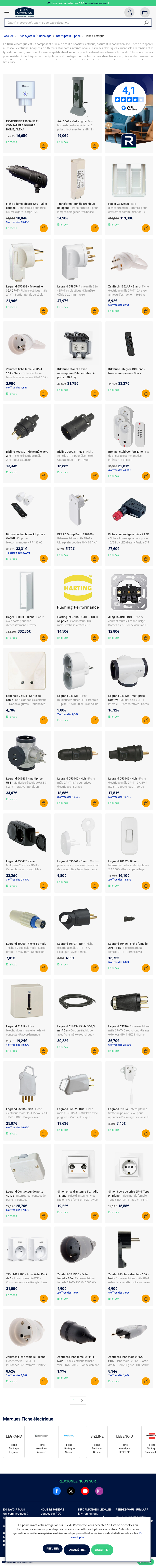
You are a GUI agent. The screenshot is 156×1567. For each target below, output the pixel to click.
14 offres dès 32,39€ (18, 555)
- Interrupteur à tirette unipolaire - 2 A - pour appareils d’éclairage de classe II (128, 1115)
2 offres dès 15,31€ (119, 881)
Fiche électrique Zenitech (41, 1451)
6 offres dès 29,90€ (119, 1047)
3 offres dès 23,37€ (17, 881)
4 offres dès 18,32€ (17, 1047)
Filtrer (145, 1562)
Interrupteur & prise (68, 36)
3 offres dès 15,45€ (17, 224)
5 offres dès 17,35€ (17, 1212)
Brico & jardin (26, 36)
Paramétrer (76, 1550)
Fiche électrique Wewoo (69, 1451)
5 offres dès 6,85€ (118, 964)
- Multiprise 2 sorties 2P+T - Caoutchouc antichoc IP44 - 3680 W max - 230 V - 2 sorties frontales (25, 871)
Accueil (9, 36)
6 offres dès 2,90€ (118, 307)
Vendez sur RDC (51, 1515)
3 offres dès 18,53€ (68, 799)
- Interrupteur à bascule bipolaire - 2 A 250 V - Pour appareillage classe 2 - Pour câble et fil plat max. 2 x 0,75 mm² (128, 871)
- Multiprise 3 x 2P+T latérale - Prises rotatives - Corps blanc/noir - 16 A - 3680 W (128, 706)
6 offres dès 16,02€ (17, 1129)
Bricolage (45, 36)
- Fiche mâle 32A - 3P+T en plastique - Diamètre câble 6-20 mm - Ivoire (77, 293)
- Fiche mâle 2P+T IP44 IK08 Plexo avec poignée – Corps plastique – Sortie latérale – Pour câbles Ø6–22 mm (78, 1119)
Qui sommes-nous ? (15, 1515)
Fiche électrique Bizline (97, 1451)
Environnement (88, 1515)
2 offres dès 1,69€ (118, 1377)
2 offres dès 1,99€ (67, 1295)
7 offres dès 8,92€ (67, 716)
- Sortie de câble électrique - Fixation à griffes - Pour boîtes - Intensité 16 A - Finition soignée (26, 706)
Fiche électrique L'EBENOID (124, 1451)
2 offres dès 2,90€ (16, 1377)
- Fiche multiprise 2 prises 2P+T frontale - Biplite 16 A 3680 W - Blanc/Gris (77, 702)
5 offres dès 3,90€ (118, 1295)
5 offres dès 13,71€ (119, 799)
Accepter (112, 1550)
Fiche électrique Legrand (14, 1451)
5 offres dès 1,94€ (16, 389)
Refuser (42, 1550)
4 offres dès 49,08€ (119, 472)
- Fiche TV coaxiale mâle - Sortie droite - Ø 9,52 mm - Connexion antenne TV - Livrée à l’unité (25, 954)
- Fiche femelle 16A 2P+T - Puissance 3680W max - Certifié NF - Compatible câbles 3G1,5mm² (26, 1367)
